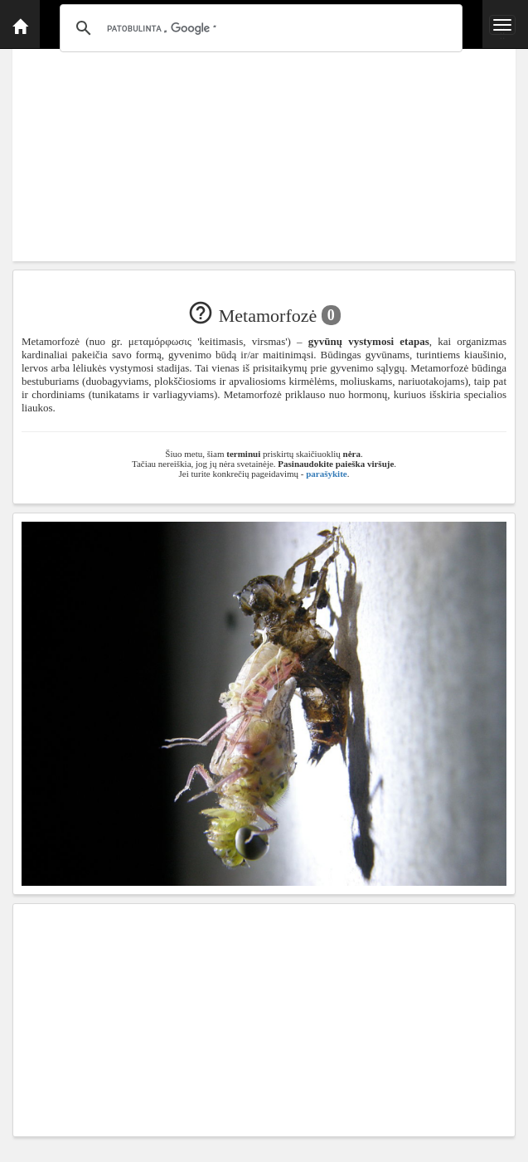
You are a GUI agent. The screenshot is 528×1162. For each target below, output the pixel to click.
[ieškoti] (258, 28)
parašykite (326, 474)
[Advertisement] (264, 145)
